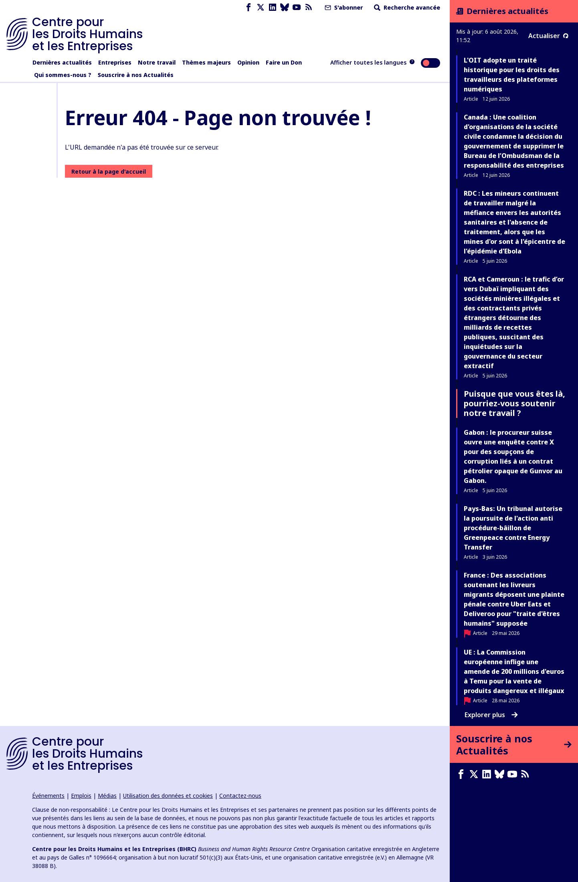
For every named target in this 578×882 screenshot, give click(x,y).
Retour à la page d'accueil (108, 171)
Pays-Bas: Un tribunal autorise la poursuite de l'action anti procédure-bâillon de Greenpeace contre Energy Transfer (513, 528)
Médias (107, 795)
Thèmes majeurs (206, 62)
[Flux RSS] (308, 7)
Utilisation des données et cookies (168, 795)
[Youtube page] (296, 7)
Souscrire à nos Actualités (136, 75)
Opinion (248, 62)
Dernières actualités (62, 62)
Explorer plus (491, 714)
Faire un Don (284, 62)
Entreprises (114, 62)
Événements (48, 795)
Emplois (81, 795)
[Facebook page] (248, 7)
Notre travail (157, 62)
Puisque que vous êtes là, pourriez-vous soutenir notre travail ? (514, 403)
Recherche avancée (406, 7)
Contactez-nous (240, 795)
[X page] (260, 7)
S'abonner (343, 7)
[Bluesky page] (284, 7)
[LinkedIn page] (272, 7)
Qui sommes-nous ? (62, 75)
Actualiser (548, 35)
